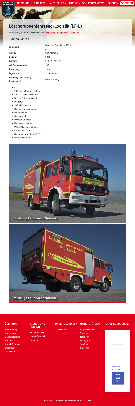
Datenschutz (10, 351)
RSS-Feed (84, 348)
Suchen (113, 3)
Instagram (85, 340)
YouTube (84, 344)
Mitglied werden (87, 329)
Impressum (10, 348)
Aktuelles (57, 3)
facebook (84, 337)
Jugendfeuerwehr (38, 336)
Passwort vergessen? (116, 367)
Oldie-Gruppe (61, 329)
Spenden (127, 3)
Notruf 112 (97, 3)
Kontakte (9, 340)
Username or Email (117, 341)
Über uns (23, 3)
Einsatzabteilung (12, 337)
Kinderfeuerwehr (37, 332)
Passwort (117, 354)
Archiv (73, 3)
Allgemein (63, 32)
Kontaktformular (12, 344)
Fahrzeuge (74, 32)
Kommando (10, 333)
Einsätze (39, 3)
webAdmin (51, 32)
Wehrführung (11, 329)
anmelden (117, 378)
